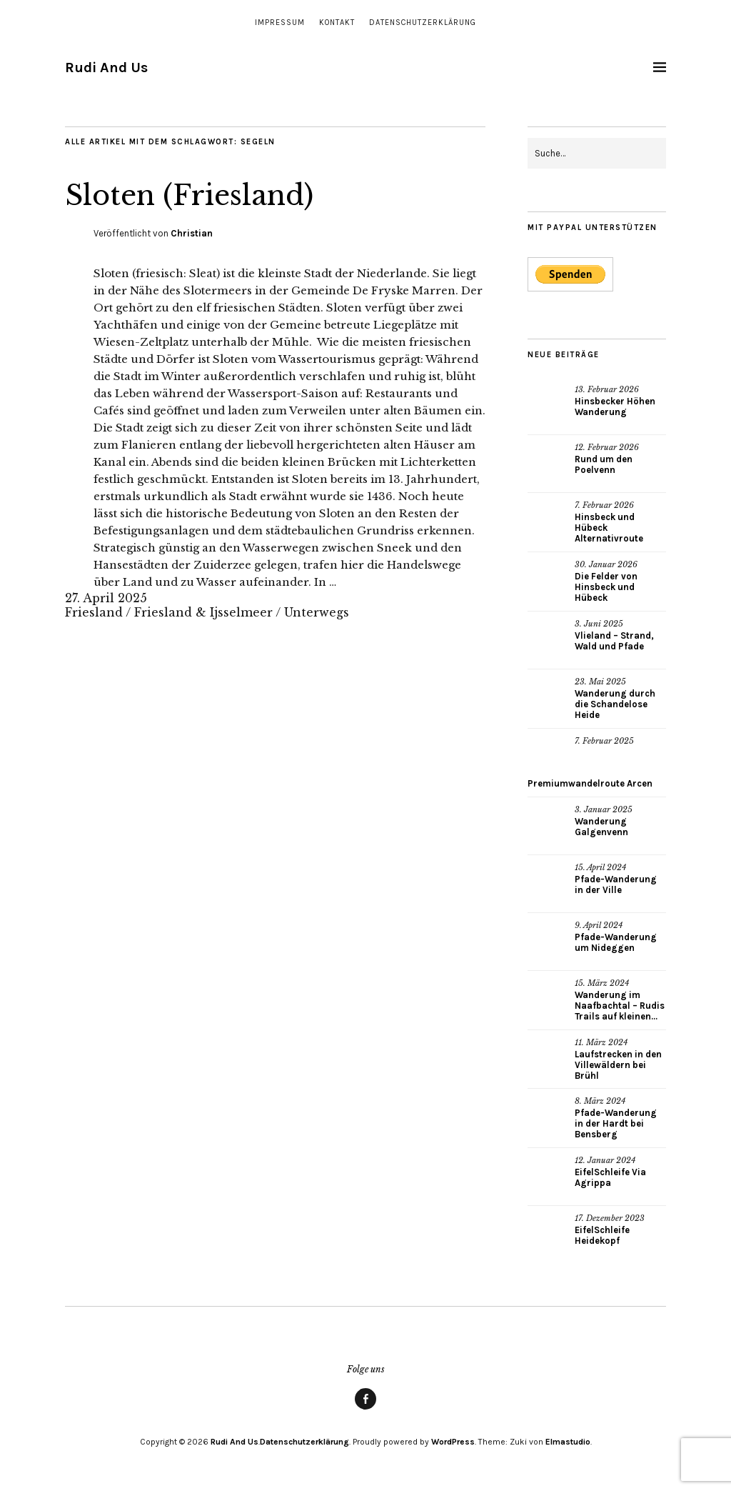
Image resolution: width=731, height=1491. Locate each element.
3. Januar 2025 (603, 809)
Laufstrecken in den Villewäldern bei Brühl (618, 1065)
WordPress (453, 1442)
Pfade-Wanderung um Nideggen (616, 942)
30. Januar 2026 (606, 564)
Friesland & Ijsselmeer (203, 612)
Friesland (94, 612)
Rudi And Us (106, 67)
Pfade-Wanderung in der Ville (616, 884)
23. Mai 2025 (600, 682)
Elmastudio (567, 1442)
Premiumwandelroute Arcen (590, 783)
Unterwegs (316, 612)
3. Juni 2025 (599, 624)
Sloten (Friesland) (201, 194)
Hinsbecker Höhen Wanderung (615, 406)
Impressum (280, 22)
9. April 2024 (598, 925)
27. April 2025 (106, 598)
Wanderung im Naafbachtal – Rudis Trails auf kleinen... (620, 1005)
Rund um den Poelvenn (603, 464)
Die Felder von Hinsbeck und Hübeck (606, 587)
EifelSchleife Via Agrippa (610, 1177)
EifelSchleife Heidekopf (602, 1235)
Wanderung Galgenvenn (601, 826)
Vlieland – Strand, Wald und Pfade (614, 641)
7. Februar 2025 (604, 741)
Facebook (365, 1409)
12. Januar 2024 (605, 1160)
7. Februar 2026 (604, 505)
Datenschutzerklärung (422, 22)
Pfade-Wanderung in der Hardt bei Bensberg (616, 1123)
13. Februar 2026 (607, 389)
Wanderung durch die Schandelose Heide (615, 704)
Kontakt (337, 22)
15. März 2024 (602, 983)
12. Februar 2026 (607, 447)
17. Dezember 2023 (610, 1218)
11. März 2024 (601, 1042)
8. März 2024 (600, 1101)
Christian (192, 233)
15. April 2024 (600, 867)
